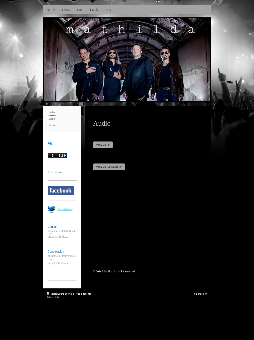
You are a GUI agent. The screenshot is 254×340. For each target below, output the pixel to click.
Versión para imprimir (61, 293)
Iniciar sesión (200, 293)
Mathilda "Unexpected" (109, 166)
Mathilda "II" (103, 144)
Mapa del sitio (83, 293)
